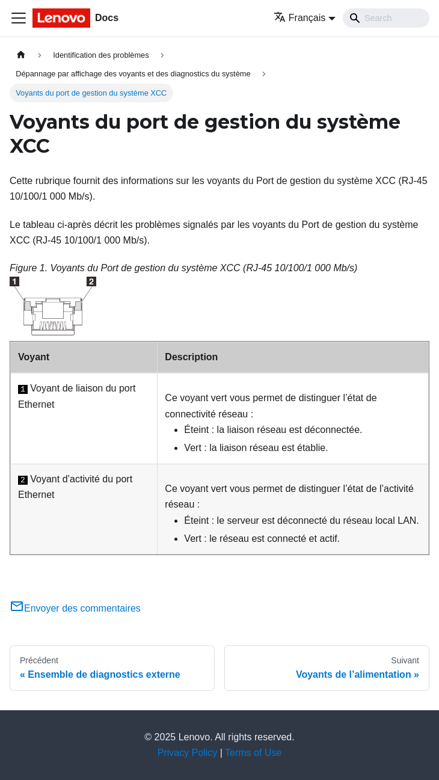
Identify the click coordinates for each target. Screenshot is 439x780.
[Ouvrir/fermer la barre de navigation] (19, 18)
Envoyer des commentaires (75, 608)
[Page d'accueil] (21, 55)
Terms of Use (253, 753)
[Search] (386, 18)
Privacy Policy (188, 753)
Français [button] (299, 18)
